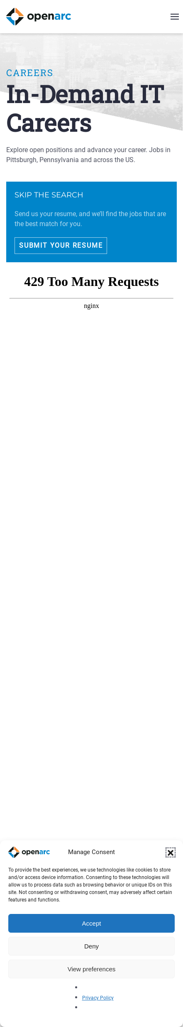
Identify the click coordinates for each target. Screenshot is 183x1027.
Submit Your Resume (60, 245)
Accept (91, 923)
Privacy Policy (98, 998)
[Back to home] (43, 16)
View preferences (92, 969)
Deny (91, 946)
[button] (170, 852)
